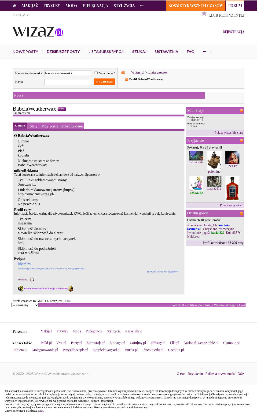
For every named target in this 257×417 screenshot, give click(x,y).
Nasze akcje (133, 331)
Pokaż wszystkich (231, 205)
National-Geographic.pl (201, 343)
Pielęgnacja (95, 5)
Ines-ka (232, 166)
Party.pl (76, 343)
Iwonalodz (196, 162)
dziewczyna (226, 229)
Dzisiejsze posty (63, 51)
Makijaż (30, 5)
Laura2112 (214, 188)
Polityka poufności (199, 305)
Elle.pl (174, 343)
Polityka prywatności (220, 374)
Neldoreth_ (194, 236)
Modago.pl (117, 343)
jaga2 (206, 233)
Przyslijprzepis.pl (75, 350)
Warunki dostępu (225, 305)
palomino (214, 171)
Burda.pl (131, 350)
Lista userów (158, 72)
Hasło (19, 82)
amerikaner (194, 225)
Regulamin (195, 374)
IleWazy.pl (158, 343)
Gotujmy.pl (138, 343)
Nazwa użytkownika (28, 73)
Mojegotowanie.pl (45, 350)
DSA (241, 374)
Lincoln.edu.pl (152, 350)
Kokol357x (233, 233)
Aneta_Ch (210, 225)
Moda (71, 5)
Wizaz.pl (137, 72)
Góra (242, 305)
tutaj (40, 410)
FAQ (191, 51)
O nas (181, 374)
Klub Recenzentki (226, 15)
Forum (235, 5)
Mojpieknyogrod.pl (107, 350)
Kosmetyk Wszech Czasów (195, 5)
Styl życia (124, 5)
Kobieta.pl (20, 350)
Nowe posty (25, 51)
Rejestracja (233, 32)
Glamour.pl (231, 343)
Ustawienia (166, 51)
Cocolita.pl (176, 350)
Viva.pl (61, 343)
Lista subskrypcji (106, 51)
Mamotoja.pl (96, 343)
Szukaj (139, 51)
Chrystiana (210, 229)
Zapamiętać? (105, 73)
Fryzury (52, 5)
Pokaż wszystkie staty (229, 132)
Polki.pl (46, 343)
